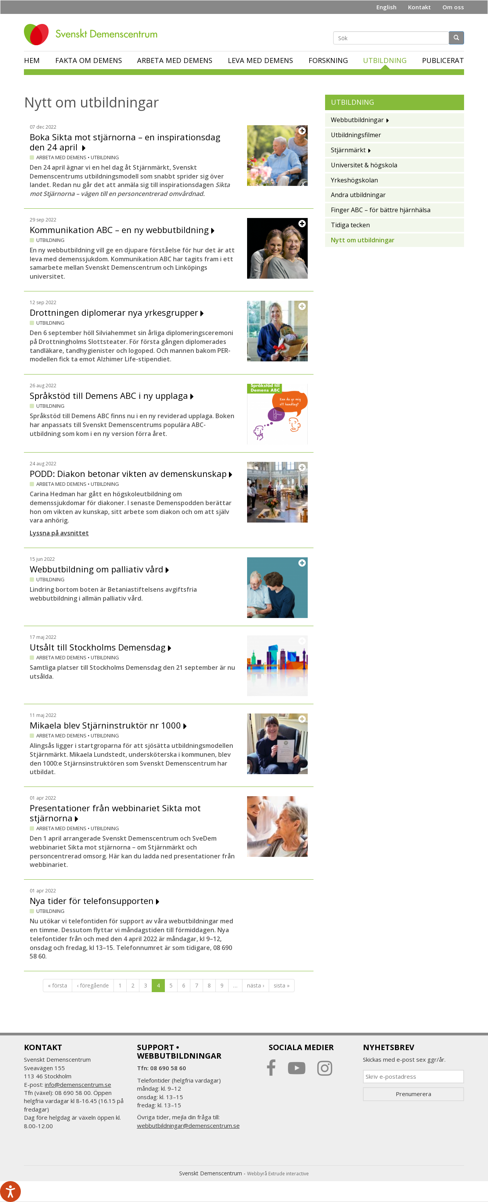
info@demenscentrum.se (78, 1084)
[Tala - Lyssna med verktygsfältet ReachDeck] (10, 1191)
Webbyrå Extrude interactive (278, 1173)
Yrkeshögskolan (354, 180)
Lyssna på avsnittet (59, 533)
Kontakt (419, 7)
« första (57, 985)
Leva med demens (260, 60)
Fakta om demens (88, 60)
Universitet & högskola (364, 165)
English (386, 7)
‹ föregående (93, 985)
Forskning (328, 60)
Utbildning (385, 60)
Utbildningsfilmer (356, 135)
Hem (32, 60)
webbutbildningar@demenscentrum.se (188, 1125)
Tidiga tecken (350, 225)
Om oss (453, 7)
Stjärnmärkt (348, 150)
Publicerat (443, 60)
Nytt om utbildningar (363, 240)
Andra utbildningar (358, 195)
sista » (282, 985)
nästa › (255, 985)
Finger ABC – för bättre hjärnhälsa (380, 210)
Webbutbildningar (357, 120)
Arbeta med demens (174, 60)
